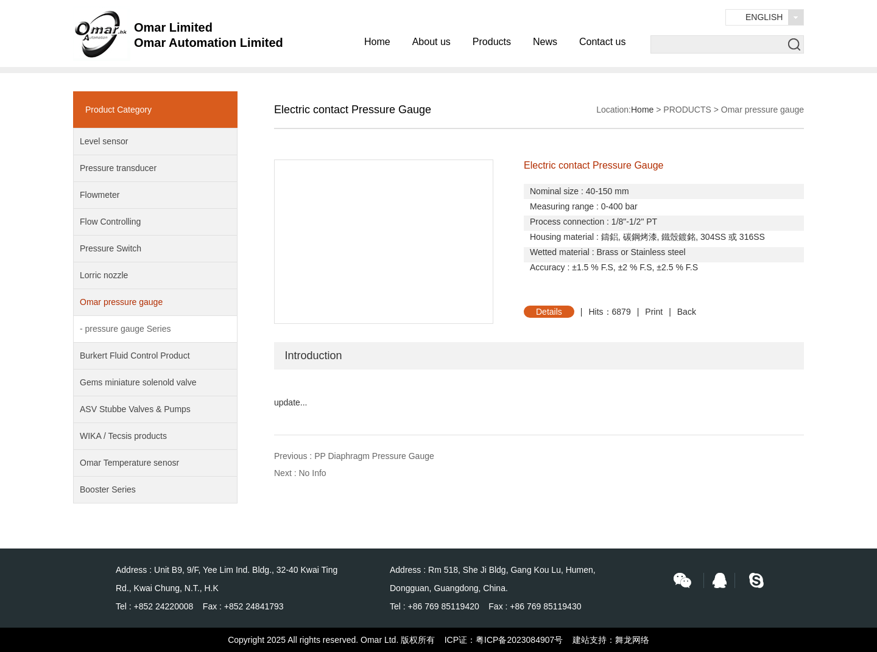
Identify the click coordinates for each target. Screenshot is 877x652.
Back (686, 312)
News (545, 42)
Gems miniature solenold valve (138, 382)
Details (549, 312)
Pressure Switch (110, 248)
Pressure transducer (118, 168)
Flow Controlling (110, 221)
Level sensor (104, 141)
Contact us (602, 42)
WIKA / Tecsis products (123, 436)
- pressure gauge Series (125, 329)
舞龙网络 (632, 640)
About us (431, 42)
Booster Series (108, 489)
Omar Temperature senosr (129, 463)
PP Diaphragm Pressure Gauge (374, 456)
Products (492, 42)
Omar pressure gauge (121, 302)
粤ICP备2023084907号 (519, 640)
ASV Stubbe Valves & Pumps (135, 409)
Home (377, 42)
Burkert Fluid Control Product (135, 355)
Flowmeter (99, 195)
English (764, 17)
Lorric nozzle (104, 275)
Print (654, 312)
